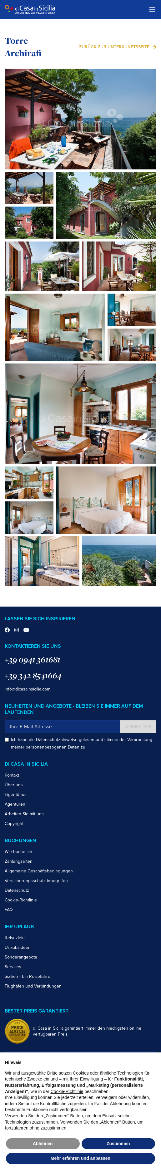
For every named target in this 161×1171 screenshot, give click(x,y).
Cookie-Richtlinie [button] (66, 1091)
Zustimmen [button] (118, 1143)
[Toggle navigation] (152, 9)
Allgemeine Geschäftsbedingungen (39, 871)
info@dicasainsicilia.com (27, 689)
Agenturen (15, 804)
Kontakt (12, 775)
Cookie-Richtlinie (21, 900)
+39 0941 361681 (32, 659)
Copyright (14, 823)
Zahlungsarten (19, 861)
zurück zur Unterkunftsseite (114, 47)
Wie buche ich (18, 851)
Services (13, 966)
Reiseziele (15, 937)
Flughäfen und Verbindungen (33, 986)
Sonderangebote (21, 957)
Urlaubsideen (18, 947)
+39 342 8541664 (33, 675)
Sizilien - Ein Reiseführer (28, 976)
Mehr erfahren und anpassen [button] (80, 1158)
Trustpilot (135, 9)
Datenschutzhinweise (57, 739)
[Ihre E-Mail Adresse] (62, 726)
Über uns (14, 785)
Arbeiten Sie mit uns (24, 814)
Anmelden (138, 727)
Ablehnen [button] (43, 1143)
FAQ (9, 909)
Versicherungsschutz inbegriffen (36, 880)
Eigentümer (16, 794)
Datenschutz (17, 890)
